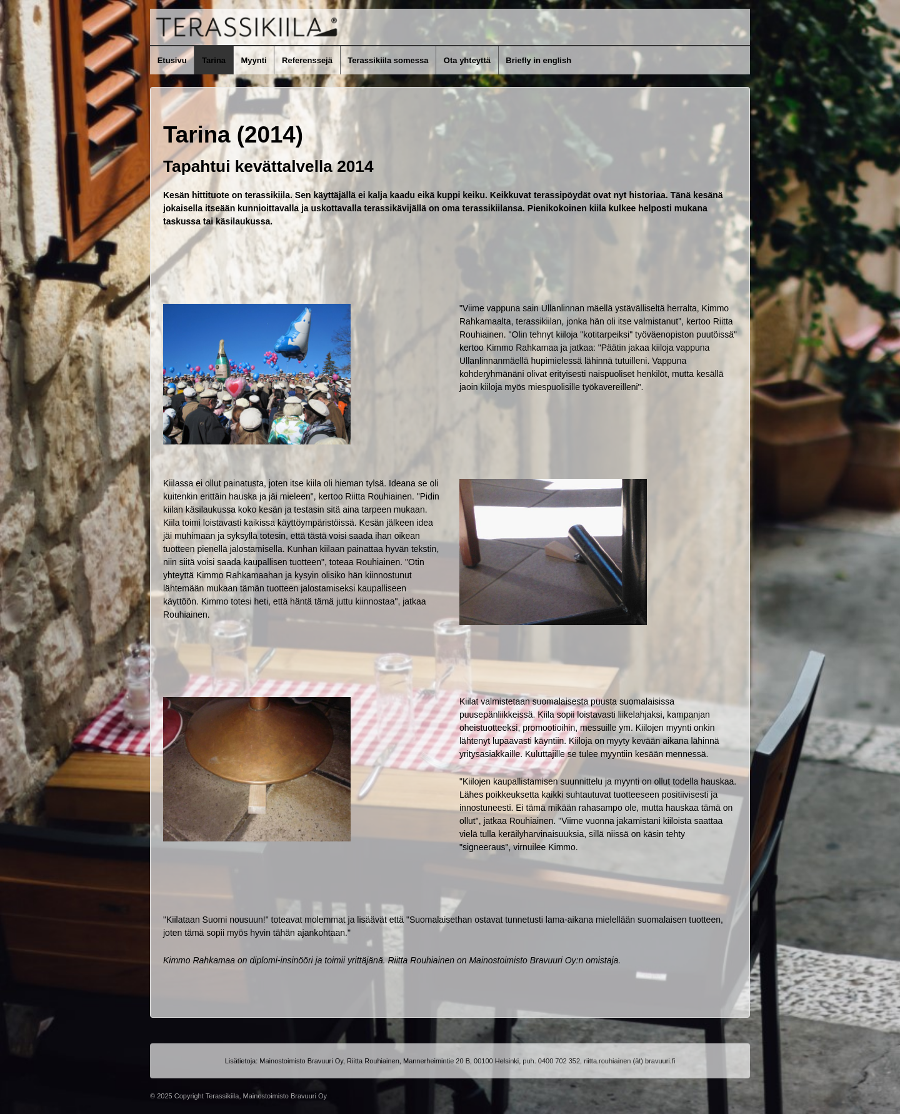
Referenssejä (307, 60)
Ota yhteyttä (467, 60)
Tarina (214, 60)
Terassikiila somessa (388, 60)
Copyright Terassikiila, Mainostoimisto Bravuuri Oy (249, 1096)
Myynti (253, 60)
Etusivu (172, 60)
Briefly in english (538, 60)
